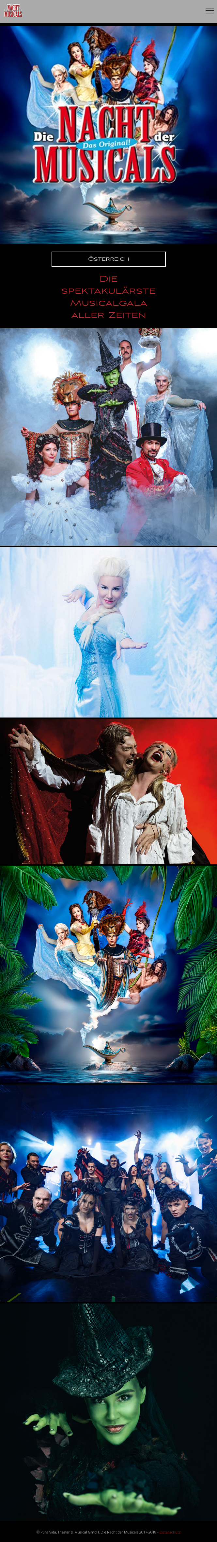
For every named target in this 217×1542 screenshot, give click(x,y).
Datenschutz (170, 1532)
